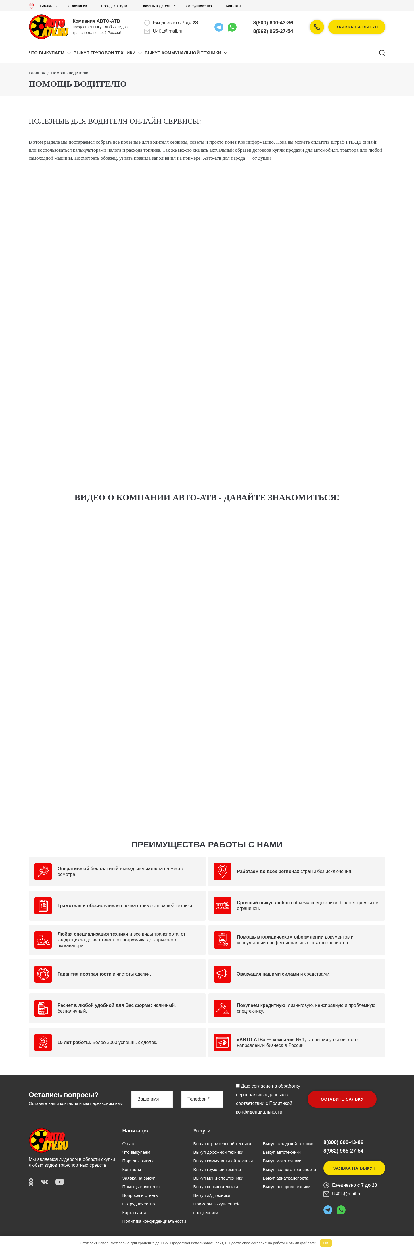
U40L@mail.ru (168, 31)
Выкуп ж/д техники (211, 1195)
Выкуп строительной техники (222, 1143)
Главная (37, 72)
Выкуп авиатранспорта (285, 1178)
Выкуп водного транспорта (289, 1169)
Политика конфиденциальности (154, 1221)
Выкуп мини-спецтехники (218, 1178)
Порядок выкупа (114, 6)
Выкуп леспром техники (286, 1186)
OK (326, 1243)
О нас (128, 1143)
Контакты (233, 6)
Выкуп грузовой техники (217, 1169)
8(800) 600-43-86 (273, 23)
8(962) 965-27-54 (273, 31)
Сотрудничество (199, 6)
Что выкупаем (46, 52)
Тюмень (42, 6)
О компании (77, 6)
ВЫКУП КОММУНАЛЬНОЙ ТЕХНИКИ (183, 52)
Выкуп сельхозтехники (215, 1186)
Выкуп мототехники (282, 1160)
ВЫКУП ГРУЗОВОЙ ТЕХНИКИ (105, 52)
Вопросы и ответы (140, 1195)
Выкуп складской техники (288, 1143)
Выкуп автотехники (282, 1152)
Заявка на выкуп (357, 27)
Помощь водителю (156, 6)
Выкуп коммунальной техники (223, 1160)
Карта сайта (134, 1212)
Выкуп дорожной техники (218, 1152)
